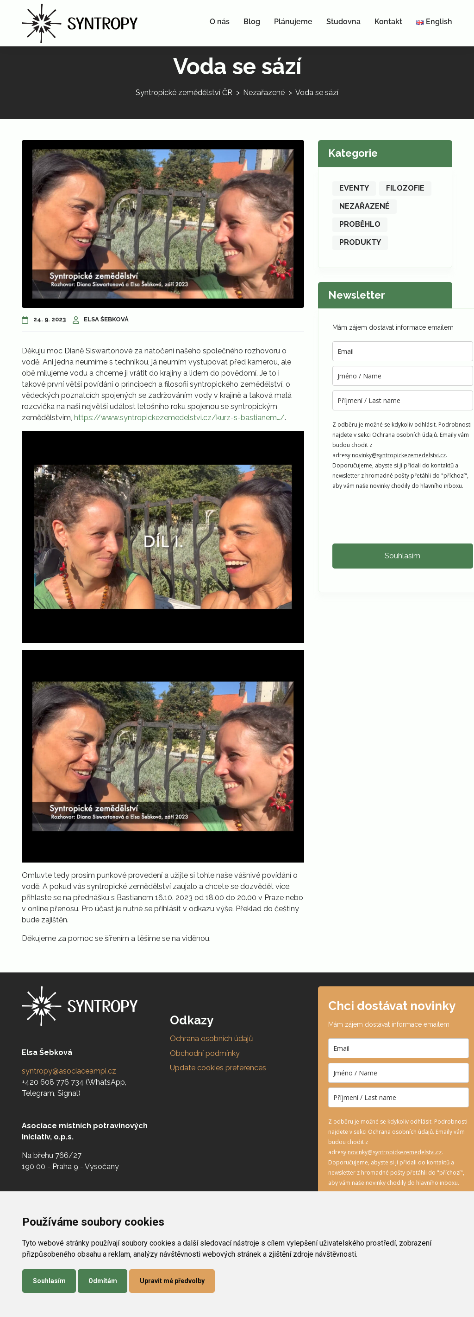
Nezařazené (264, 92)
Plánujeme (293, 21)
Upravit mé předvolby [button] (172, 1281)
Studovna (343, 21)
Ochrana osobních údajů (211, 1038)
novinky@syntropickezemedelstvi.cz (399, 455)
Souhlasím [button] (49, 1281)
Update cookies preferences (218, 1067)
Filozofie (405, 188)
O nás (220, 21)
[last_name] (402, 400)
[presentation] (402, 516)
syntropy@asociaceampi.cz (69, 1071)
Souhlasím (402, 555)
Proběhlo (359, 224)
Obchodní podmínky (205, 1053)
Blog (251, 21)
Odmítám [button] (102, 1281)
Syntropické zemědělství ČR (184, 92)
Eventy (354, 188)
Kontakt (388, 21)
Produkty (360, 242)
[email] (402, 351)
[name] (402, 376)
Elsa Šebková (101, 319)
